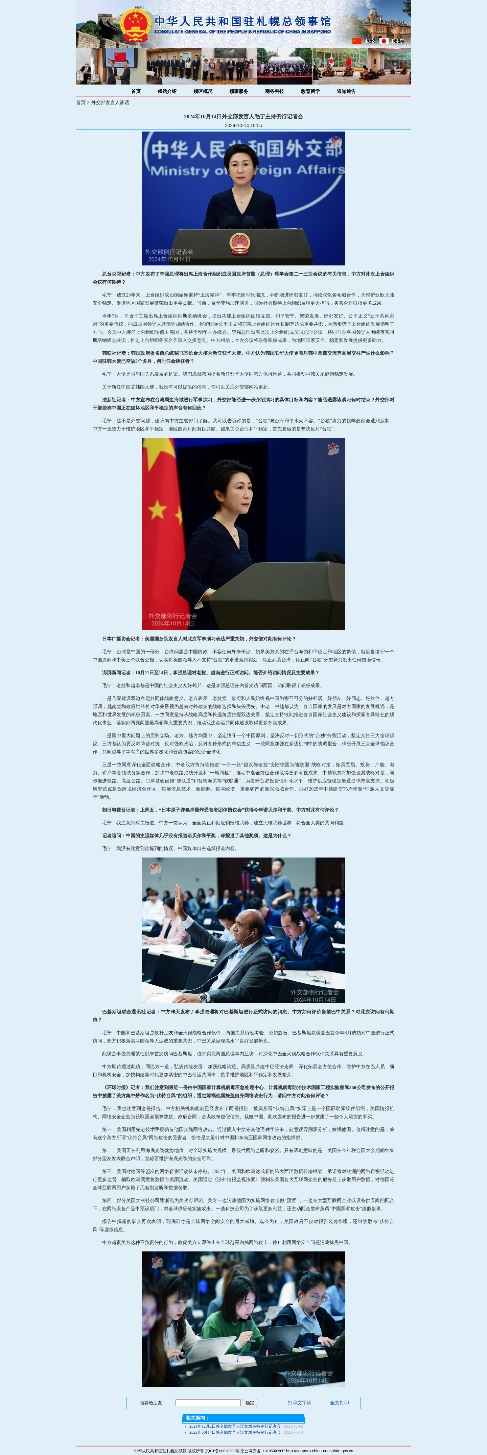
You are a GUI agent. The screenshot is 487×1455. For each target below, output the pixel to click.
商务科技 (274, 91)
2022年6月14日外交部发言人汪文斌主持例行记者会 (235, 1432)
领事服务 (238, 91)
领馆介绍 (167, 91)
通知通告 (346, 91)
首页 (136, 91)
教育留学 (310, 91)
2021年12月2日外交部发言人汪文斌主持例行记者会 (235, 1426)
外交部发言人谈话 (110, 102)
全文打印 (339, 1402)
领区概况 (202, 91)
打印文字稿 (299, 1402)
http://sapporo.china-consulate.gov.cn (319, 1451)
